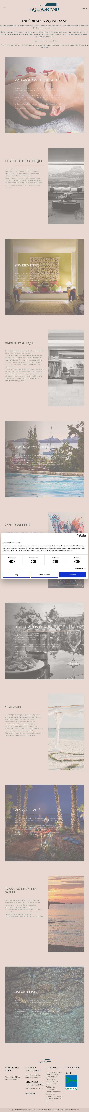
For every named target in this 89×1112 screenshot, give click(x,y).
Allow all (73, 575)
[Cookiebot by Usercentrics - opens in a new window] (78, 535)
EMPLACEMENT (52, 1077)
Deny (16, 575)
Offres (57, 1081)
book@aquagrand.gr (32, 1077)
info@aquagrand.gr (12, 1079)
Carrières (49, 1101)
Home (48, 1072)
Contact (53, 1084)
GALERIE (49, 1074)
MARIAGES (50, 1081)
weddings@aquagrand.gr (34, 1088)
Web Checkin (30, 1093)
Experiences (50, 1079)
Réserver (84, 8)
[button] (4, 8)
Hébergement (57, 1072)
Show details (78, 568)
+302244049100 (14, 1077)
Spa (47, 1084)
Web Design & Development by (67, 1109)
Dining (56, 1074)
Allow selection (44, 575)
